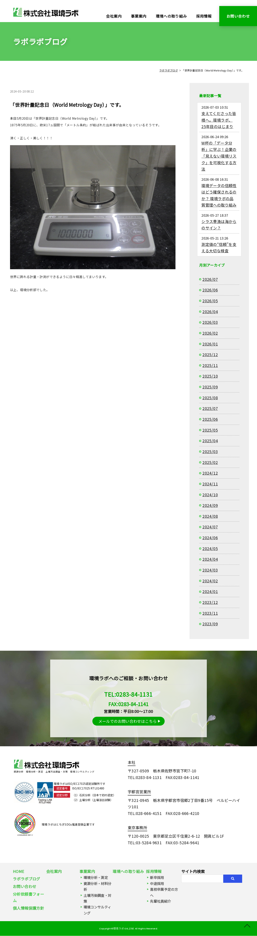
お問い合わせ (238, 16)
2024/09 (210, 505)
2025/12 (210, 354)
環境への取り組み (171, 16)
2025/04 (210, 441)
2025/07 (210, 408)
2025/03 (210, 451)
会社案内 (114, 16)
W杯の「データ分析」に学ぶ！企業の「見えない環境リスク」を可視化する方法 (218, 156)
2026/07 (210, 279)
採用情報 (204, 16)
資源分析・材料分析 (97, 886)
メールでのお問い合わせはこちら (127, 721)
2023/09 (210, 624)
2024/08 (210, 516)
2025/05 (210, 430)
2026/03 (210, 322)
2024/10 (210, 495)
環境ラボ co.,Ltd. (123, 928)
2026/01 (210, 344)
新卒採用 (157, 877)
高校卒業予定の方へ (164, 892)
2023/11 (210, 613)
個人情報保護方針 (28, 908)
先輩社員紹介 (160, 901)
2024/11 (210, 484)
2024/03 (210, 570)
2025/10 (210, 376)
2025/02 (210, 462)
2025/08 (210, 398)
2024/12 (210, 473)
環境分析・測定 (96, 877)
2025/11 (210, 365)
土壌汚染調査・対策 (97, 898)
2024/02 (210, 581)
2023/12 (210, 602)
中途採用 (157, 883)
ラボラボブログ (26, 879)
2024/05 (210, 548)
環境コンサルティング (97, 909)
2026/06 (210, 290)
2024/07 (210, 527)
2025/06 (210, 419)
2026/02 (210, 333)
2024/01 (210, 591)
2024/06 (210, 537)
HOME (18, 871)
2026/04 (210, 311)
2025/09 (210, 387)
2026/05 (210, 301)
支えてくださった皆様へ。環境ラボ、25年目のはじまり (218, 120)
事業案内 (87, 871)
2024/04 (210, 559)
